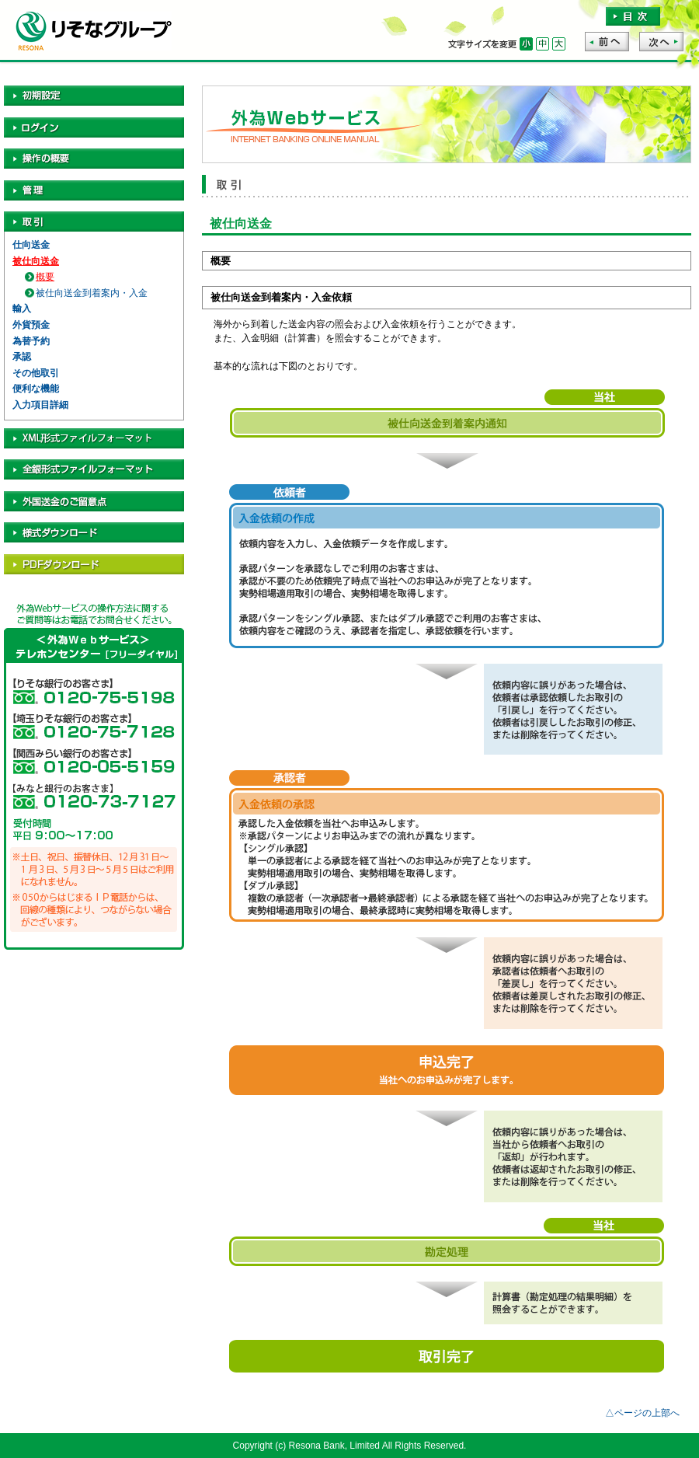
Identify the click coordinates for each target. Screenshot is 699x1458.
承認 (21, 356)
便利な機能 (35, 388)
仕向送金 (31, 244)
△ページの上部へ (642, 1412)
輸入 (21, 308)
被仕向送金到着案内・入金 (92, 293)
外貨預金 (31, 324)
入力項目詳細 (40, 404)
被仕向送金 (35, 261)
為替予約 (31, 341)
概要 (45, 276)
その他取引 (35, 373)
